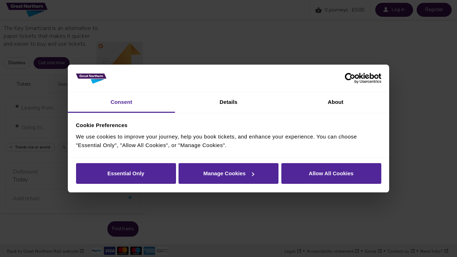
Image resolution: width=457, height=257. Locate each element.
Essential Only (125, 173)
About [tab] (335, 102)
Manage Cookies (229, 173)
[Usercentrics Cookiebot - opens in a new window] (350, 78)
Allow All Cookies (331, 173)
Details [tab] (228, 102)
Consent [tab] (121, 102)
